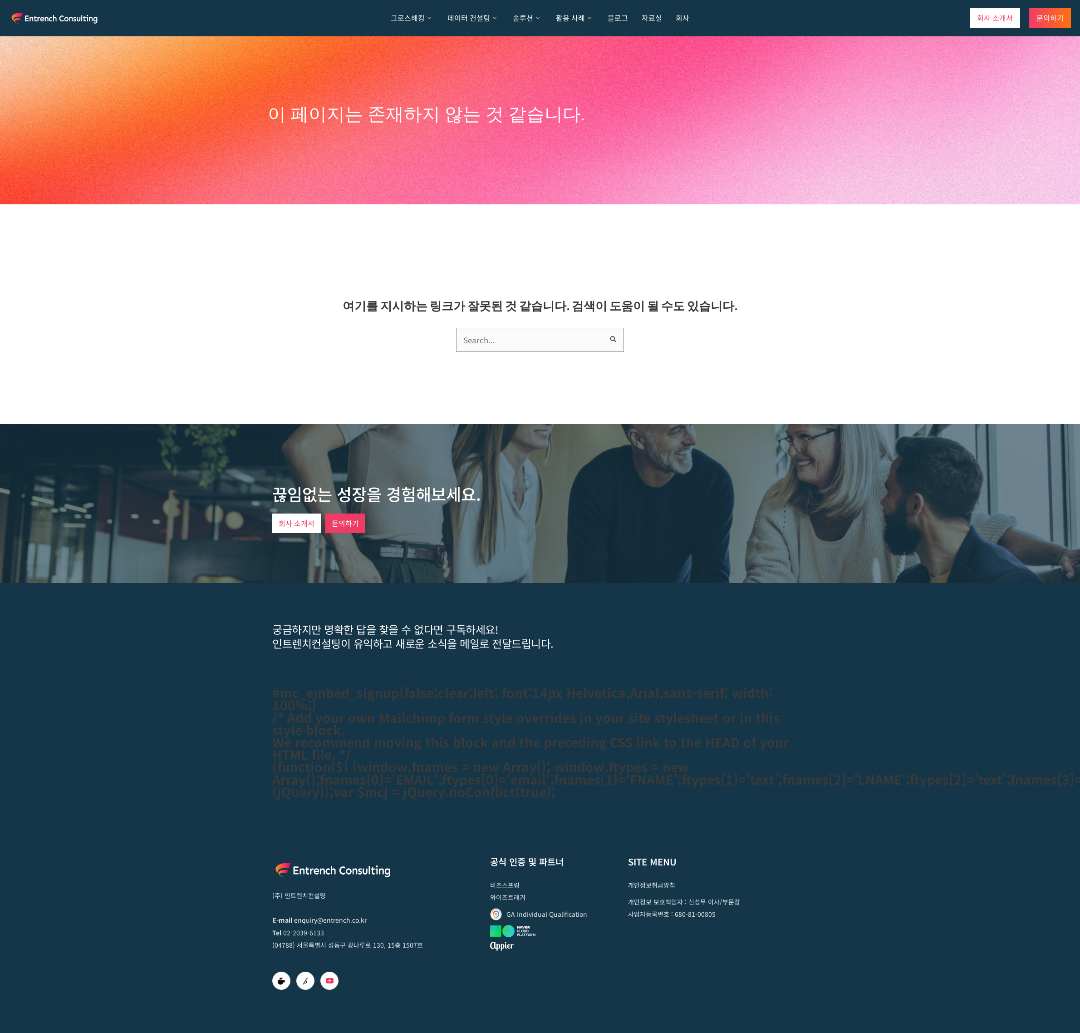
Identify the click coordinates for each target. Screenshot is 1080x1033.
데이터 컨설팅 (471, 18)
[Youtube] (329, 981)
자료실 (652, 17)
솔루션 (526, 18)
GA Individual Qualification (546, 914)
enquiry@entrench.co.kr (330, 919)
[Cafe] (281, 981)
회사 (682, 17)
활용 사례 (573, 18)
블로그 (618, 17)
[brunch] (305, 981)
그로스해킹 (411, 18)
